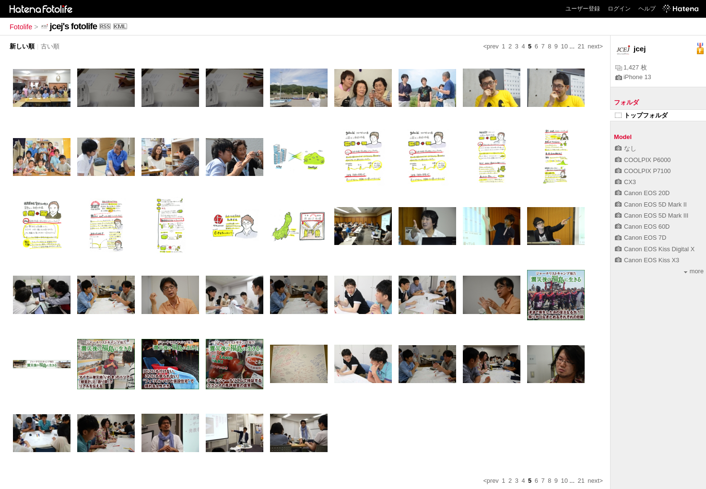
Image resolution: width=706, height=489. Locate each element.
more (694, 271)
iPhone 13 (633, 77)
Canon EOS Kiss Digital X (654, 249)
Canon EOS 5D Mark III (651, 215)
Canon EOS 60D (642, 226)
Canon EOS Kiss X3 (647, 260)
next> (595, 46)
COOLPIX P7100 (643, 171)
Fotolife (21, 27)
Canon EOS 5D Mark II (651, 204)
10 (564, 46)
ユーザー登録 (582, 8)
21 (581, 46)
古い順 (50, 46)
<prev (490, 46)
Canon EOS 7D (640, 237)
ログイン (619, 8)
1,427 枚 (631, 67)
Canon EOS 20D (642, 193)
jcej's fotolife (73, 26)
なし (625, 148)
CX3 (625, 182)
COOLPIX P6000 (643, 159)
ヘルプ (647, 8)
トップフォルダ (641, 115)
